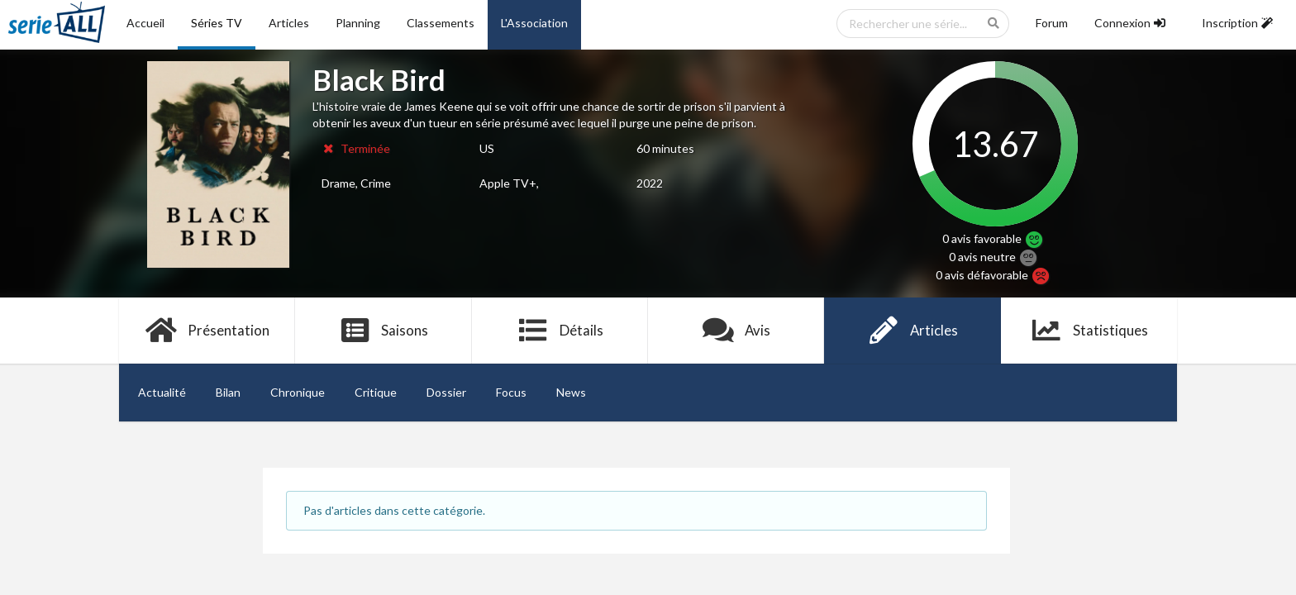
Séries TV (216, 23)
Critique (376, 392)
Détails (560, 331)
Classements (440, 23)
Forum (1052, 23)
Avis (736, 331)
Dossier (446, 392)
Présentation (207, 331)
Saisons (384, 331)
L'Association (534, 23)
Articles (289, 23)
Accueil (145, 23)
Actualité (162, 392)
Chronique (297, 392)
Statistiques (1089, 331)
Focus (511, 392)
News (571, 392)
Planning (358, 23)
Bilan (228, 392)
